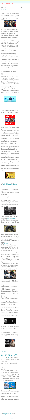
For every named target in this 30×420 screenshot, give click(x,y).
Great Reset (9, 184)
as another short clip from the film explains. (11, 218)
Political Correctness (12, 184)
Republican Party (15, 184)
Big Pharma (7, 184)
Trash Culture (5, 351)
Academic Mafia (3, 184)
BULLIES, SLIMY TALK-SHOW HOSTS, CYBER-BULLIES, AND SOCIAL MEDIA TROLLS (9, 355)
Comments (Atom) (11, 418)
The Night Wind (7, 3)
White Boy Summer (9, 357)
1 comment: (9, 183)
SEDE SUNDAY (3, 188)
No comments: (9, 413)
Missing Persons (15, 414)
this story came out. (6, 243)
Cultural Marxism (8, 414)
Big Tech (6, 414)
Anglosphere (3, 414)
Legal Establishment (12, 414)
